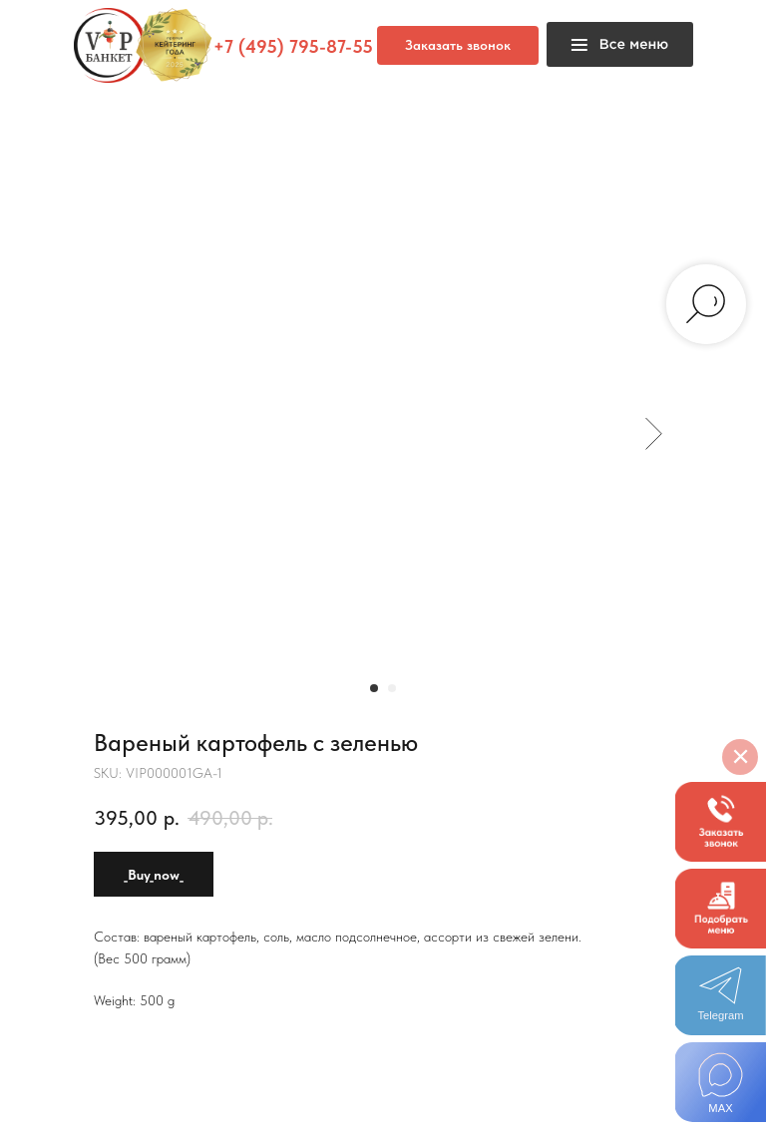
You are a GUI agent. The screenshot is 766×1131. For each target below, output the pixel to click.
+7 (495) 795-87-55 (293, 46)
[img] (720, 1082)
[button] (720, 822)
